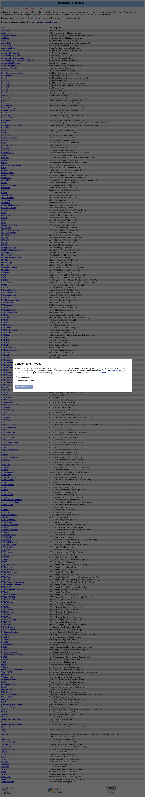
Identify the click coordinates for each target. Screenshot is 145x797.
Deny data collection (25, 381)
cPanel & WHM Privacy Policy (111, 371)
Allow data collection (25, 377)
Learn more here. (100, 373)
